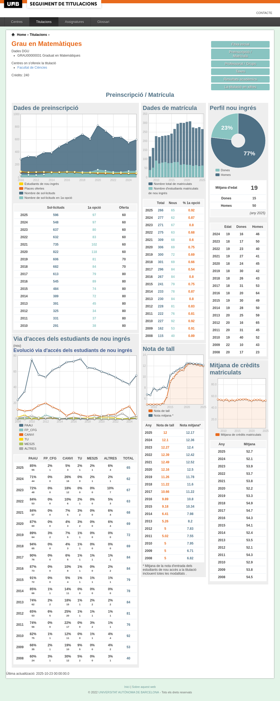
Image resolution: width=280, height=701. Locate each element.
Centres (17, 22)
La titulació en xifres (240, 87)
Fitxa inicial (240, 44)
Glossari (103, 22)
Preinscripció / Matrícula (240, 54)
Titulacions (44, 22)
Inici (126, 686)
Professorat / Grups (240, 64)
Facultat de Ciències (32, 67)
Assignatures (74, 22)
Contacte (264, 12)
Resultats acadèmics (240, 79)
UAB (14, 4)
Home (21, 35)
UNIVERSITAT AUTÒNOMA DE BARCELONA (128, 692)
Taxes (240, 71)
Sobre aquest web (144, 686)
